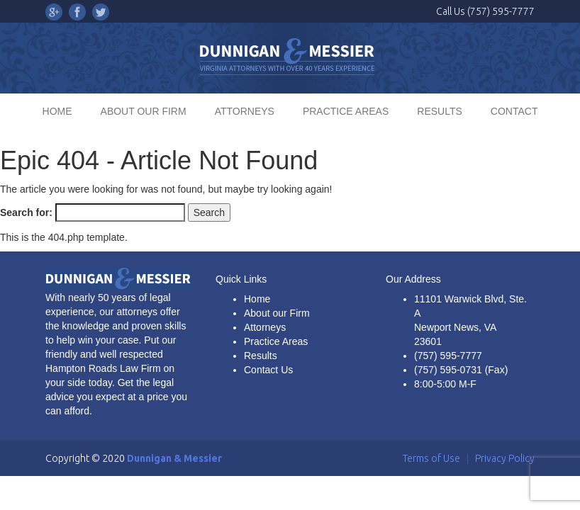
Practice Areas (276, 341)
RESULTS (439, 111)
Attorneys (265, 327)
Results (260, 355)
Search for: (26, 212)
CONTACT (514, 111)
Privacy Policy (505, 458)
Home (257, 299)
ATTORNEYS (244, 111)
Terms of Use (431, 458)
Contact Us (268, 369)
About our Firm (277, 313)
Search (209, 212)
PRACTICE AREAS (346, 111)
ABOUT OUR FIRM (143, 111)
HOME (57, 111)
